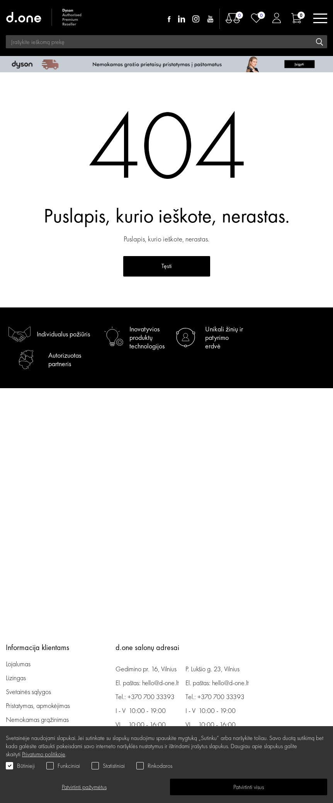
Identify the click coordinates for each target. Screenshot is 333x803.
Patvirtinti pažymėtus (84, 787)
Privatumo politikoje (43, 754)
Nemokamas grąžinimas (37, 719)
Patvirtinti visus (248, 787)
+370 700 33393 (151, 696)
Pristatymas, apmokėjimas (38, 705)
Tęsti (166, 266)
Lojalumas (18, 663)
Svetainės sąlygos (28, 691)
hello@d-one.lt (160, 682)
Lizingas (16, 677)
